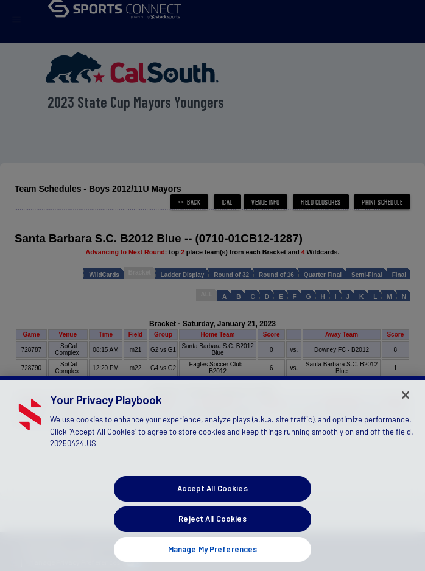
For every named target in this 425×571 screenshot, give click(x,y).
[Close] (405, 405)
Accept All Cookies (212, 498)
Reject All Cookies (212, 529)
